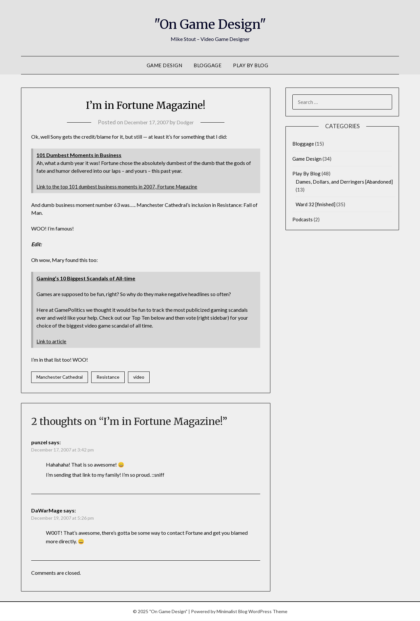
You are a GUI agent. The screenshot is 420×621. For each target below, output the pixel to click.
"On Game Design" (210, 23)
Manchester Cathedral (59, 377)
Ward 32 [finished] (315, 204)
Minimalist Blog (232, 611)
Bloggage (207, 65)
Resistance (107, 377)
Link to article (51, 341)
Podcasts (302, 219)
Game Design (164, 65)
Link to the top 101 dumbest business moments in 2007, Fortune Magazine (119, 186)
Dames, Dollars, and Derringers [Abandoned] (344, 182)
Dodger (187, 122)
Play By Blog (250, 65)
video (138, 377)
